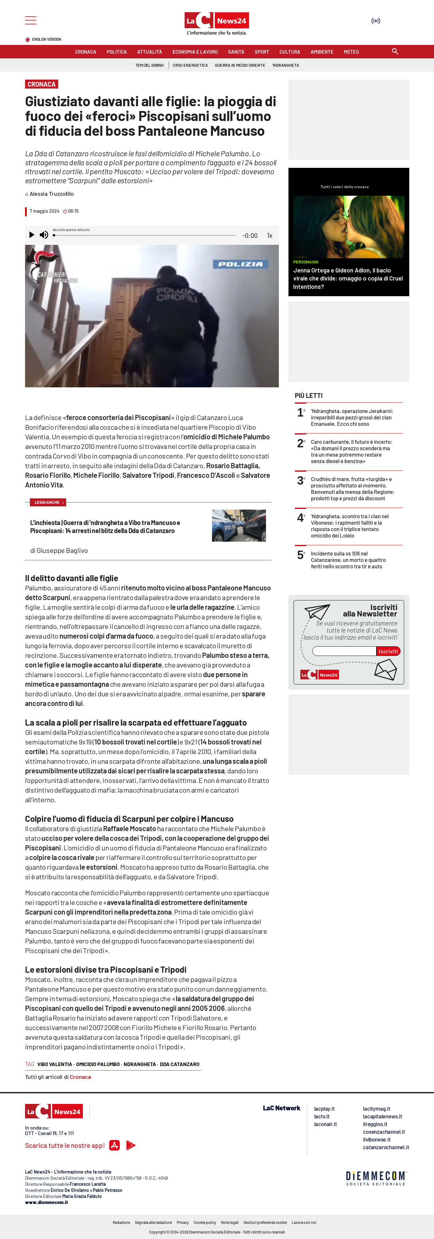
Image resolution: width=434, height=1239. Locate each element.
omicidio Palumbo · (99, 1064)
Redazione (121, 1222)
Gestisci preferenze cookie (265, 1222)
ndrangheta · (141, 1064)
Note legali (230, 1222)
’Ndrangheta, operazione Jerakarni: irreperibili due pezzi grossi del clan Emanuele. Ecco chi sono (352, 417)
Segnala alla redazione (153, 1222)
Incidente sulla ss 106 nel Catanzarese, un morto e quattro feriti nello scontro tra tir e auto (348, 559)
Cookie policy (205, 1222)
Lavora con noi (304, 1222)
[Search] (395, 52)
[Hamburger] (28, 19)
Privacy (183, 1222)
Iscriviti (388, 651)
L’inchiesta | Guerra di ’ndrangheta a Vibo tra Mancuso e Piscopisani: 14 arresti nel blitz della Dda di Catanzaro (105, 526)
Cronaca (80, 1076)
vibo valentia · (56, 1064)
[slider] (145, 235)
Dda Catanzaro (179, 1064)
